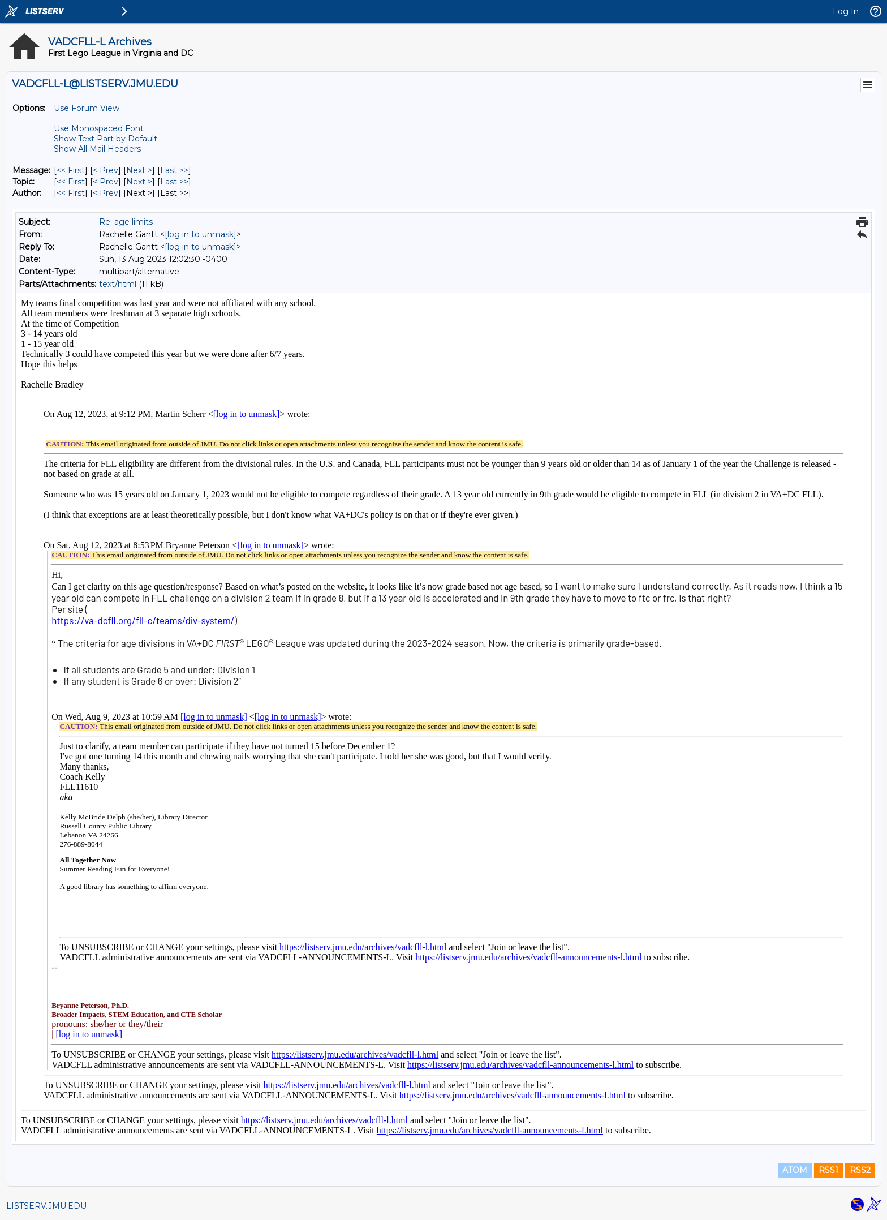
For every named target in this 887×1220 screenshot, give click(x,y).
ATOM (794, 1170)
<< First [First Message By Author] (71, 193)
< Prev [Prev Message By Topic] (105, 182)
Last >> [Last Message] (174, 170)
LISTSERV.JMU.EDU (46, 1206)
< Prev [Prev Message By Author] (105, 193)
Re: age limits (126, 222)
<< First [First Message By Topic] (71, 182)
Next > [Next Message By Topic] (139, 182)
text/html (117, 284)
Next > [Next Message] (139, 170)
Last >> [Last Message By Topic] (174, 182)
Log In (846, 11)
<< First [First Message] (71, 170)
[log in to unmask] (200, 234)
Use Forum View (86, 108)
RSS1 (828, 1170)
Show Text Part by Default (105, 139)
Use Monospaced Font (99, 128)
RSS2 (860, 1170)
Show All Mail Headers (97, 149)
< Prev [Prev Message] (105, 170)
